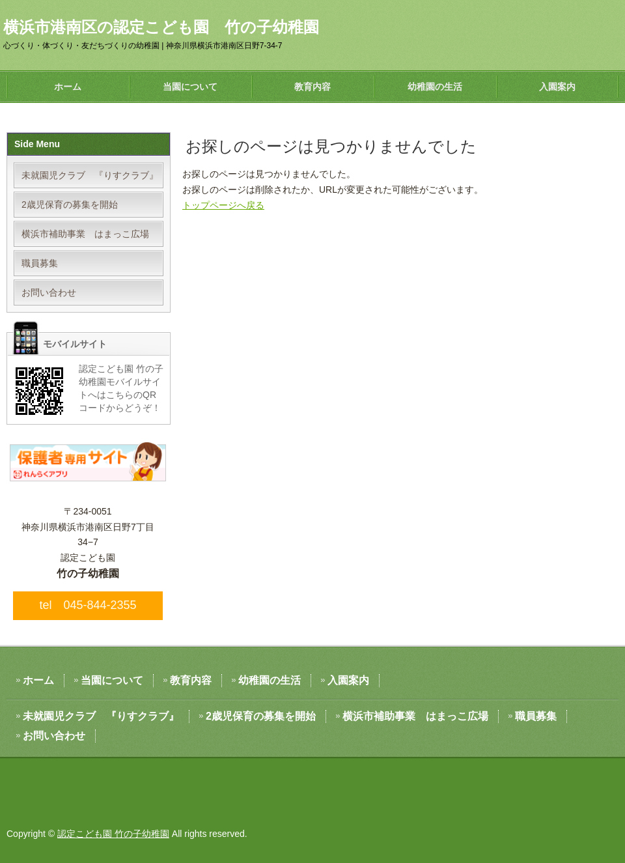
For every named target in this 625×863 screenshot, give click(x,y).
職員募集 (39, 263)
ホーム (67, 86)
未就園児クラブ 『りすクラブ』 (89, 175)
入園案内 (557, 86)
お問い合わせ (48, 292)
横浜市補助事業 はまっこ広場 (85, 234)
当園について (190, 86)
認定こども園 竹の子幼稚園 (113, 833)
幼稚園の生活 (435, 86)
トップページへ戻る (223, 205)
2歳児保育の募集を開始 (69, 204)
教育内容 (312, 86)
